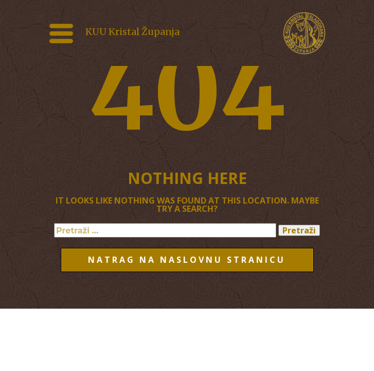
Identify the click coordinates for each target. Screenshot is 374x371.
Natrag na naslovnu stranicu (187, 259)
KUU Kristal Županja (132, 32)
